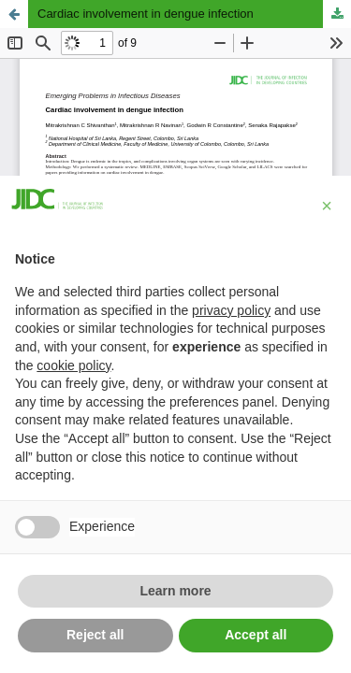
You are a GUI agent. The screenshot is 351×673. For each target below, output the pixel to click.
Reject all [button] (95, 634)
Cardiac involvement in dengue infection (145, 14)
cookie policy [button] (73, 365)
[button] (327, 206)
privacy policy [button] (231, 310)
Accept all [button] (255, 634)
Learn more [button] (175, 590)
